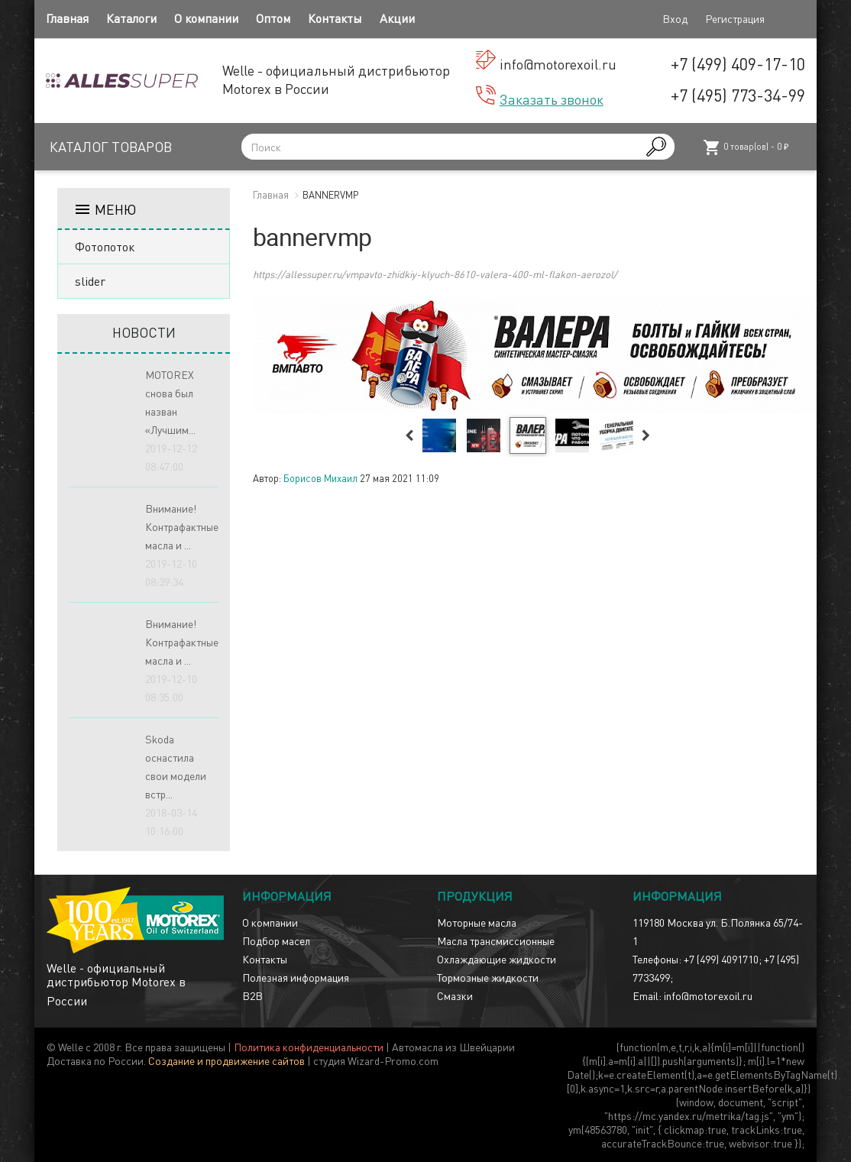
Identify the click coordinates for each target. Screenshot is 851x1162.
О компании (206, 18)
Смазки (455, 995)
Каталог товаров (111, 146)
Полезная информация (295, 977)
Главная (67, 18)
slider (90, 281)
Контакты (335, 18)
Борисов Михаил (320, 477)
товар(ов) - (745, 147)
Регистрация (735, 18)
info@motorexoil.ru (558, 64)
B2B (252, 995)
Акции (397, 18)
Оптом (273, 18)
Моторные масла (476, 922)
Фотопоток (104, 246)
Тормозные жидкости (488, 977)
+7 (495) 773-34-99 (738, 94)
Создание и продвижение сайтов (226, 1060)
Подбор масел (276, 940)
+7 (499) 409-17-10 (738, 63)
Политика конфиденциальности (308, 1047)
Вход (675, 18)
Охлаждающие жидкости (496, 959)
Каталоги (131, 18)
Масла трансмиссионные (496, 940)
